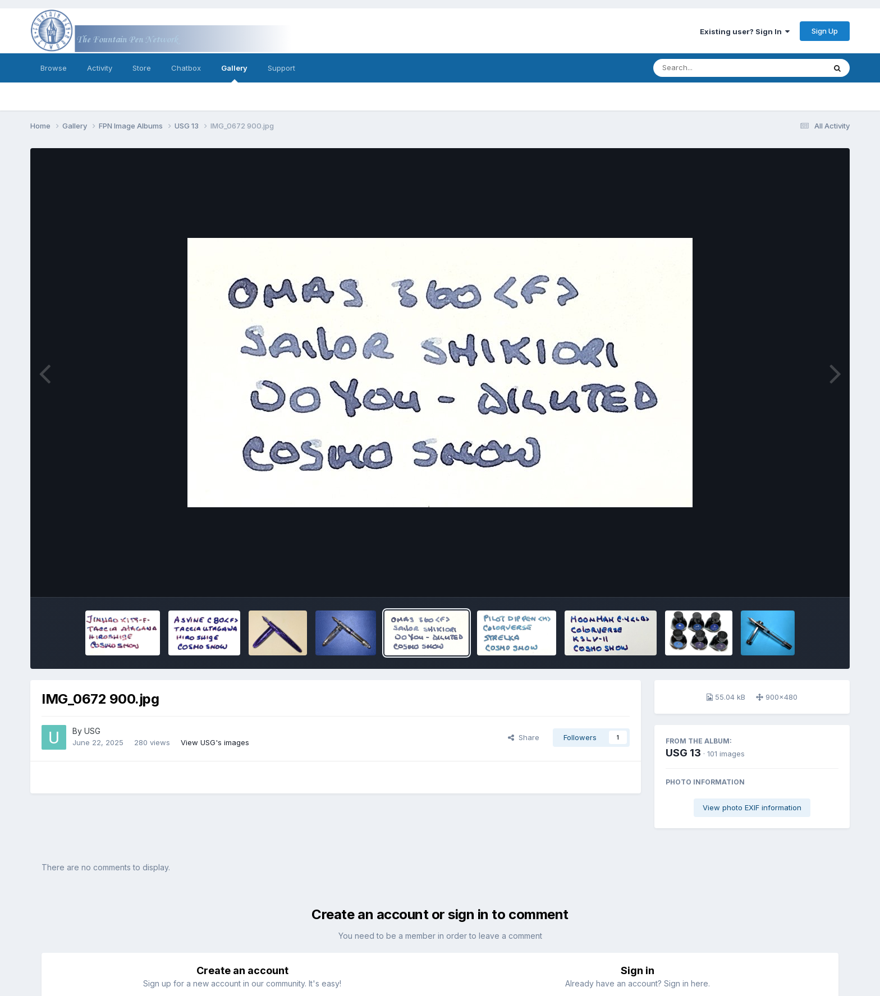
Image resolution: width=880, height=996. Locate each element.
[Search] (708, 68)
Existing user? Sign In (745, 31)
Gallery (234, 72)
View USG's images (215, 742)
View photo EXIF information (752, 807)
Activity (99, 67)
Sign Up (825, 30)
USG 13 (683, 753)
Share (523, 737)
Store (141, 67)
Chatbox (186, 67)
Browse (53, 67)
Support (281, 67)
